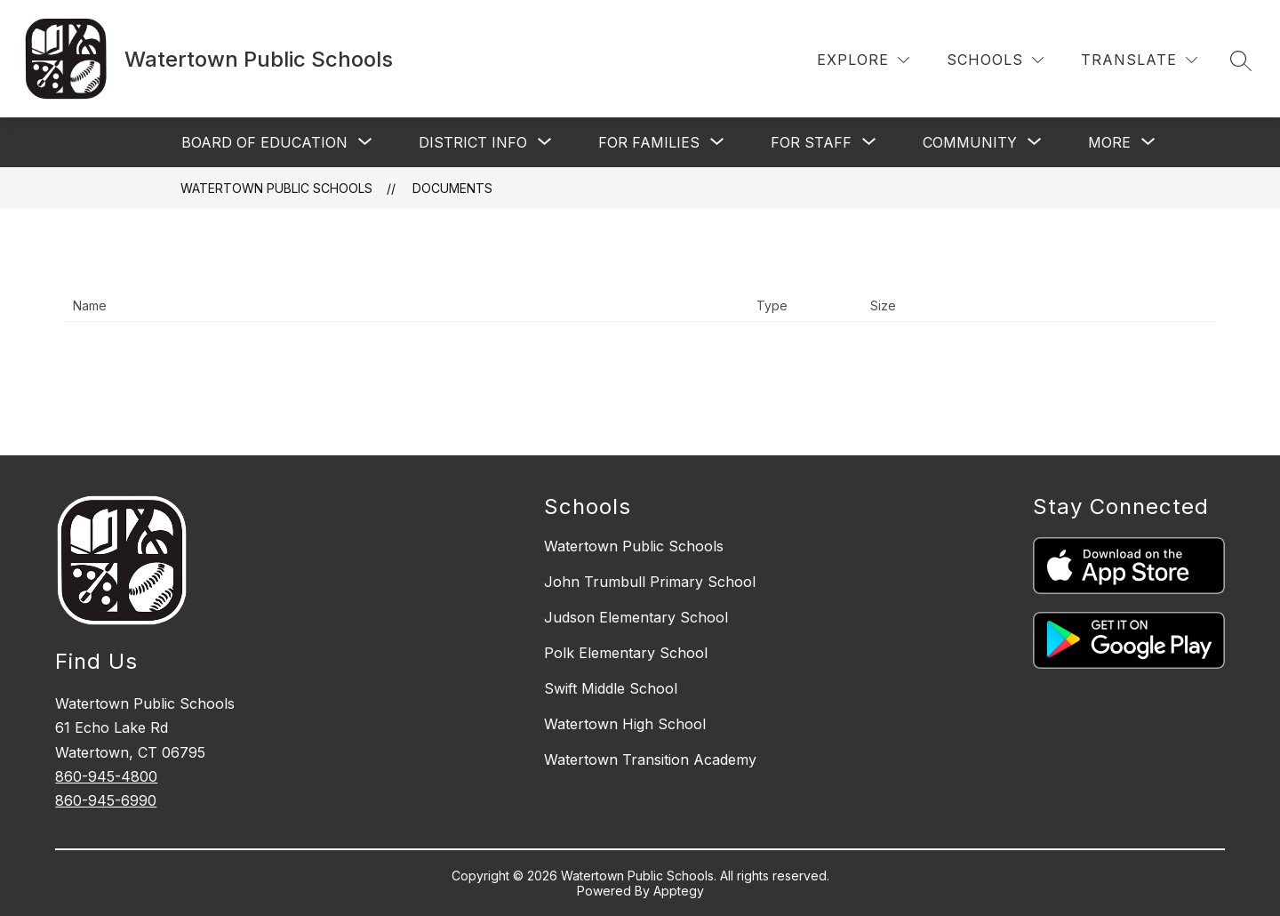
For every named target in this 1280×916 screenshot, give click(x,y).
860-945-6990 (105, 800)
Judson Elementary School (636, 617)
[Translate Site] (1139, 60)
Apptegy (678, 890)
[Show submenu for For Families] (649, 142)
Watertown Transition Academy (650, 759)
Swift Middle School (610, 688)
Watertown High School (625, 724)
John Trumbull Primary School (650, 582)
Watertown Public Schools (276, 188)
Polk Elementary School (626, 653)
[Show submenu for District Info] (473, 142)
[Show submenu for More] (1109, 142)
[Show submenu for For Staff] (811, 142)
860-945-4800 (106, 776)
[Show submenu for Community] (970, 142)
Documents (452, 188)
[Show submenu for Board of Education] (264, 142)
